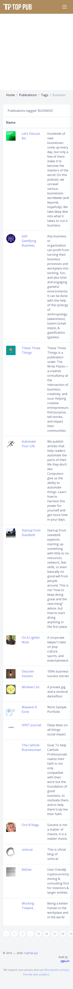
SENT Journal (31, 725)
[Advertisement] (36, 52)
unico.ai (27, 849)
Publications (28, 95)
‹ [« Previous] (6, 933)
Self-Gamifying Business (29, 240)
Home (10, 95)
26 (46, 933)
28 (62, 933)
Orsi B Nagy (30, 825)
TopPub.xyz (30, 953)
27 (54, 933)
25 (38, 933)
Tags (44, 95)
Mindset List (30, 687)
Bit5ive (27, 869)
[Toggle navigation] (64, 7)
